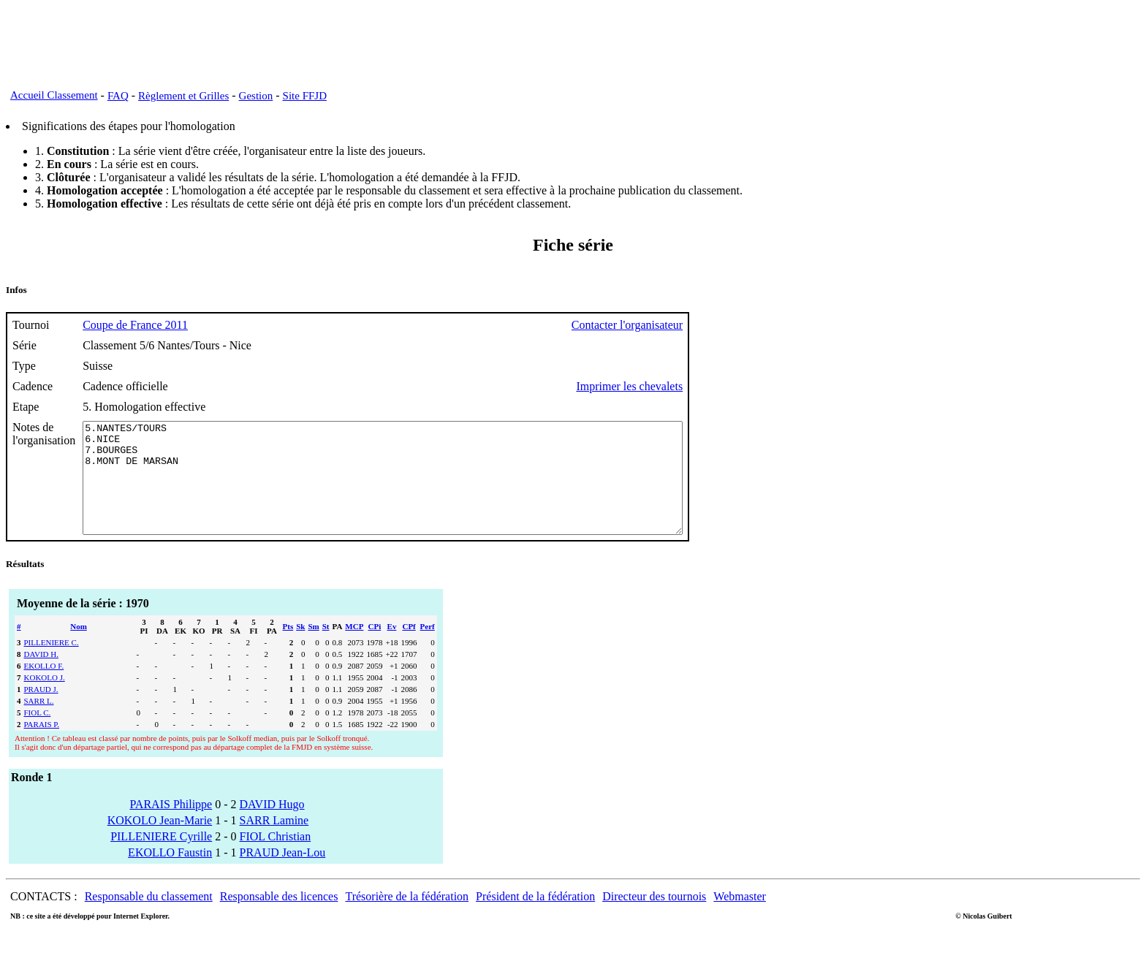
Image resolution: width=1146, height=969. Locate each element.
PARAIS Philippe (170, 826)
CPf (408, 648)
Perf (427, 648)
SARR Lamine (274, 842)
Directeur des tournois (654, 918)
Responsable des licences (279, 918)
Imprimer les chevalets (702, 386)
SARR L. (39, 722)
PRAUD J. (41, 711)
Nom (78, 648)
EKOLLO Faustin (170, 874)
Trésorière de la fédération (406, 918)
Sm (313, 648)
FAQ (118, 96)
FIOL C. (37, 734)
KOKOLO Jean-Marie (160, 842)
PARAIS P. (42, 746)
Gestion (256, 96)
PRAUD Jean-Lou (283, 874)
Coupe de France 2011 (135, 325)
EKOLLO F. (44, 687)
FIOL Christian (275, 858)
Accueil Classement (54, 95)
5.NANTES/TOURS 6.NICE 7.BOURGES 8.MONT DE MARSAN (419, 489)
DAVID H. (41, 676)
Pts (288, 648)
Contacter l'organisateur (700, 325)
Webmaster (739, 918)
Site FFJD (305, 96)
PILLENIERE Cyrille (161, 858)
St (326, 648)
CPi (375, 648)
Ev (392, 648)
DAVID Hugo (272, 826)
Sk (300, 648)
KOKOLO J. (44, 699)
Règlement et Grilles (183, 96)
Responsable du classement (149, 918)
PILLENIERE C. (51, 664)
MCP (354, 648)
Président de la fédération (535, 918)
